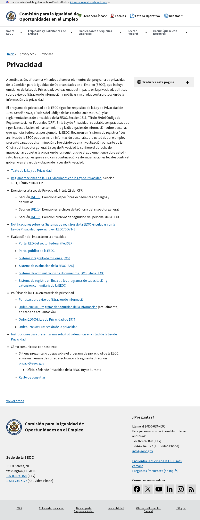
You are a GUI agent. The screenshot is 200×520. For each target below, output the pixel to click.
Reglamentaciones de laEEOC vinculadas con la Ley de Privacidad (56, 178)
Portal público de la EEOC (36, 251)
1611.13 (35, 197)
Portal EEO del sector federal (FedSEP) (46, 243)
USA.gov (181, 508)
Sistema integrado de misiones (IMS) (44, 258)
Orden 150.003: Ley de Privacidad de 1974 (47, 319)
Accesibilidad (116, 508)
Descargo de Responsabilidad (84, 509)
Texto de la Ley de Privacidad (31, 170)
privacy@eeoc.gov (31, 363)
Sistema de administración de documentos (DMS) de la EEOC (61, 273)
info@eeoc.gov (142, 451)
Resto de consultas (32, 377)
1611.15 (35, 217)
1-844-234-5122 (16, 481)
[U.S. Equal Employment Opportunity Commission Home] (43, 16)
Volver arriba (15, 401)
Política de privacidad (51, 508)
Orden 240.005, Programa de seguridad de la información (58, 307)
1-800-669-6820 (16, 476)
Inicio (10, 54)
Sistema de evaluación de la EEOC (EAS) (46, 266)
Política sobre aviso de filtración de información (52, 299)
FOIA (19, 508)
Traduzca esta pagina (158, 82)
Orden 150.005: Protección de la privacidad (48, 327)
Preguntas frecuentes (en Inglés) (155, 471)
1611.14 (35, 209)
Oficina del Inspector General (148, 509)
